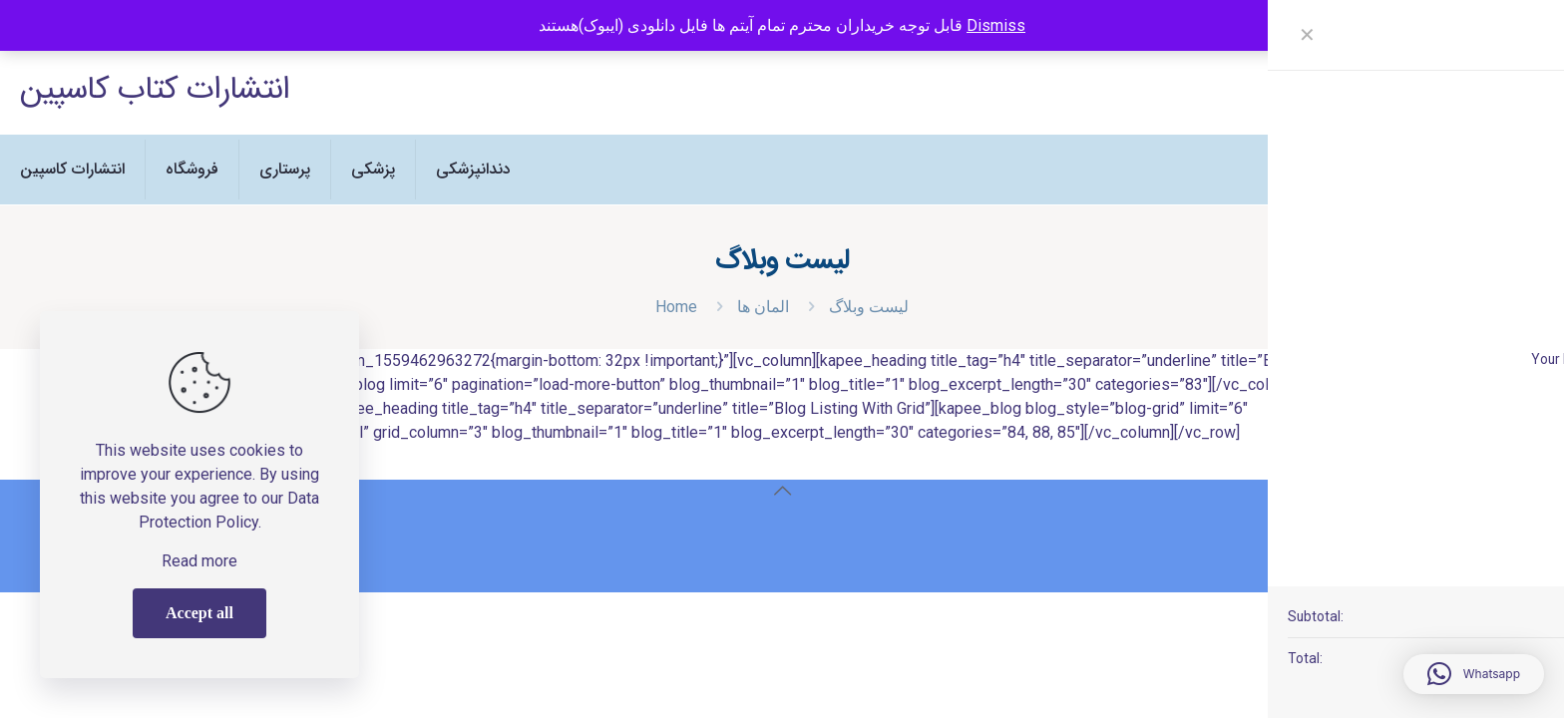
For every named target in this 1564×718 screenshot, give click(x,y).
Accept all (199, 612)
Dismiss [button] (996, 25)
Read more (199, 560)
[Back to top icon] (782, 491)
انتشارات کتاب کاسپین (154, 90)
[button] (1473, 674)
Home (676, 306)
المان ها (763, 306)
